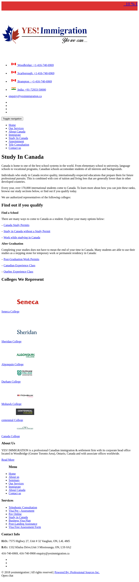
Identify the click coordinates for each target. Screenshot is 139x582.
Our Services (16, 128)
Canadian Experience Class (19, 265)
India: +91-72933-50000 (28, 88)
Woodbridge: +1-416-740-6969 (32, 64)
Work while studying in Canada (22, 237)
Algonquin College (12, 364)
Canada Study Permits (16, 225)
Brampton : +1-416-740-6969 (31, 80)
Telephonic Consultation (23, 507)
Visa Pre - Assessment (21, 510)
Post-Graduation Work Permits (21, 259)
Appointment (16, 141)
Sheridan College (11, 341)
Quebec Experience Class (18, 271)
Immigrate (15, 134)
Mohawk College (11, 403)
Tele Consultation (19, 144)
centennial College (12, 420)
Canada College (10, 436)
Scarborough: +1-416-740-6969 (32, 72)
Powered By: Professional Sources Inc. (77, 572)
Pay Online (15, 514)
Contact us (15, 147)
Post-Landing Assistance (23, 523)
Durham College (11, 381)
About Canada (17, 131)
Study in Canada (18, 517)
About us (14, 476)
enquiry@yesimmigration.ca (25, 96)
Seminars (14, 480)
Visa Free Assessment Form (25, 527)
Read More (7, 459)
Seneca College (10, 311)
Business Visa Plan (20, 520)
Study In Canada (18, 138)
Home (12, 125)
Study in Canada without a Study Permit (27, 231)
